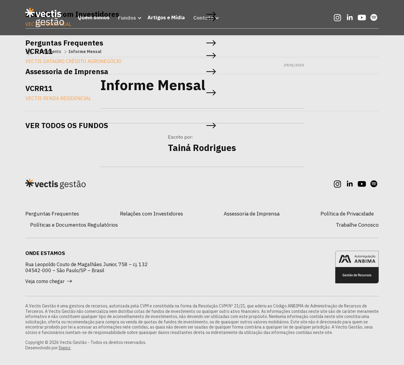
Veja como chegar (48, 281)
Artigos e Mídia (165, 19)
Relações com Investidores (151, 213)
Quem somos (90, 19)
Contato (202, 19)
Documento (50, 51)
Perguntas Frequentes (52, 213)
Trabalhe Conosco (357, 224)
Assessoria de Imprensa (251, 213)
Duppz (65, 348)
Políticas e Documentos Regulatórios (74, 224)
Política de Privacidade (347, 213)
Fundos (124, 19)
